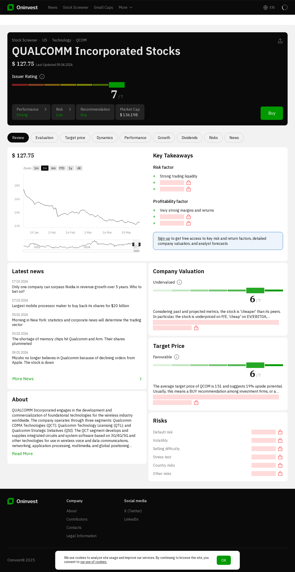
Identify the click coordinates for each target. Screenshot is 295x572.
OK (223, 560)
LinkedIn (131, 519)
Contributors (76, 519)
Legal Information (81, 535)
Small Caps (103, 7)
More (125, 7)
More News (77, 378)
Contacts (73, 527)
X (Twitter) (133, 511)
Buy (271, 113)
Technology (61, 40)
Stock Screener (75, 7)
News (52, 7)
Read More (22, 453)
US (44, 40)
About (71, 511)
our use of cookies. (93, 562)
